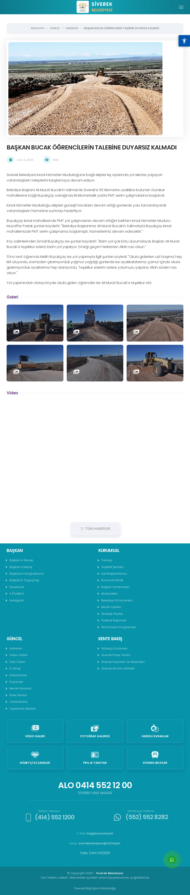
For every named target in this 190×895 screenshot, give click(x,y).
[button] (181, 7)
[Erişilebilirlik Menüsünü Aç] (184, 41)
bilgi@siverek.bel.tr (100, 833)
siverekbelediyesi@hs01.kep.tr (99, 843)
